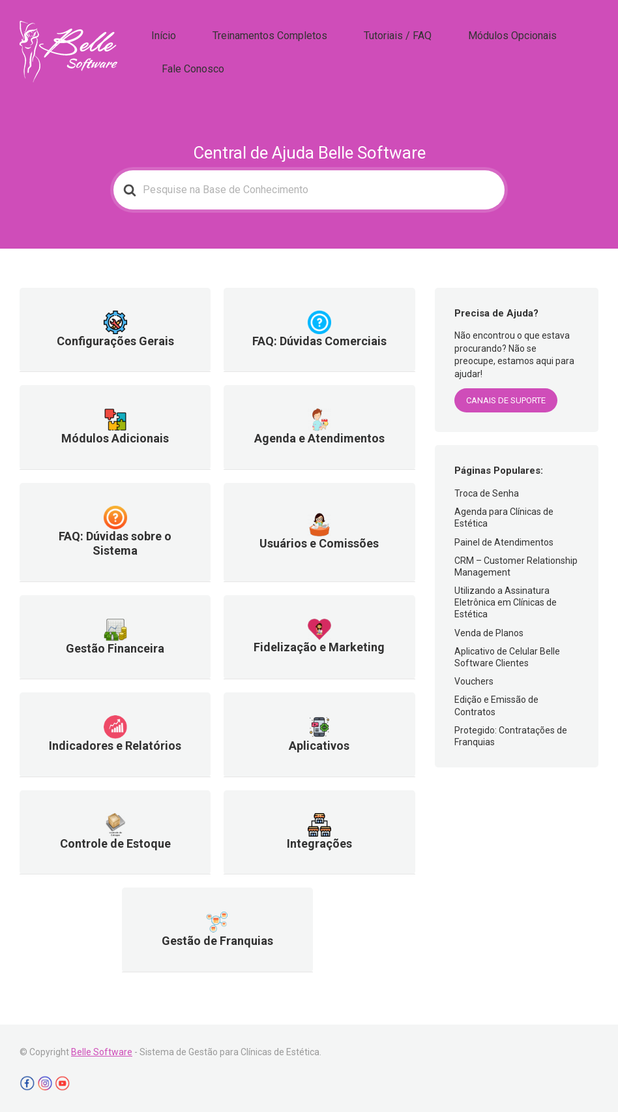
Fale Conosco (563, 51)
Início (182, 51)
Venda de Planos (488, 630)
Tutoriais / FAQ (377, 51)
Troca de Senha (486, 490)
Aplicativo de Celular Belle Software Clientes (507, 654)
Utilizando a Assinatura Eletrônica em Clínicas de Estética (505, 600)
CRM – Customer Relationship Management (516, 563)
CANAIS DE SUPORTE (506, 398)
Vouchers (473, 678)
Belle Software (101, 1048)
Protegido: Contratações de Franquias (510, 733)
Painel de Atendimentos (503, 539)
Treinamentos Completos (270, 51)
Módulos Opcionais (471, 51)
